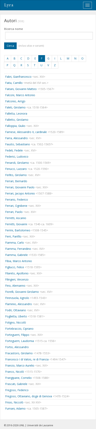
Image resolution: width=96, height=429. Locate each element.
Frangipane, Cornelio (18, 378)
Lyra (8, 5)
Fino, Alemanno (15, 285)
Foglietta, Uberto (16, 316)
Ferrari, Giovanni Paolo (20, 187)
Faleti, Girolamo (15, 107)
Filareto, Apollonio (17, 273)
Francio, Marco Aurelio (19, 365)
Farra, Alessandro (16, 138)
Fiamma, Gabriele (16, 255)
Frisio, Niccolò (14, 402)
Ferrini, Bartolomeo (17, 230)
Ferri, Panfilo (13, 236)
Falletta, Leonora (16, 113)
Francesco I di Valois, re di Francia (27, 359)
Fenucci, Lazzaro (16, 169)
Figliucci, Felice (14, 267)
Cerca (10, 46)
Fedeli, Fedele (14, 150)
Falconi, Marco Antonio (20, 95)
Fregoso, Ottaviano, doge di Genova (28, 396)
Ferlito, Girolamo (16, 175)
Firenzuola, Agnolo (17, 298)
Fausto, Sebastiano (17, 144)
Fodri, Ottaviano (15, 310)
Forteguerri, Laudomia (19, 341)
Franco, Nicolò (14, 371)
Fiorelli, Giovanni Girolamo (22, 292)
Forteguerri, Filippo (17, 335)
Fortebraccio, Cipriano (19, 328)
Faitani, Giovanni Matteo (21, 89)
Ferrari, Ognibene (16, 206)
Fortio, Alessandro (17, 347)
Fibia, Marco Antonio (18, 261)
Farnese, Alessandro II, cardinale (26, 132)
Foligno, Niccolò (15, 322)
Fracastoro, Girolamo (19, 353)
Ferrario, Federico (16, 199)
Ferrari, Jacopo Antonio (20, 193)
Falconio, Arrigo (15, 101)
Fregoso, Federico (17, 390)
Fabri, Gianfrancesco (18, 77)
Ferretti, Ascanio (15, 218)
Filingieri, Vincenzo (17, 279)
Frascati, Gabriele (16, 384)
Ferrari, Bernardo (16, 181)
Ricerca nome (13, 29)
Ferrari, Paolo (14, 212)
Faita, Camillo (14, 83)
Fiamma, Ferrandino (18, 249)
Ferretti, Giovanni (16, 224)
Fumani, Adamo (15, 408)
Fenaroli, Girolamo (17, 163)
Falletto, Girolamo (16, 120)
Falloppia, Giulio (15, 126)
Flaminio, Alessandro (18, 304)
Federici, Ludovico (16, 156)
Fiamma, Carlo (14, 242)
